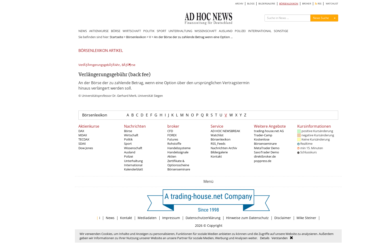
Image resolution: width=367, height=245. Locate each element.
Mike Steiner (306, 218)
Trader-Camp (263, 135)
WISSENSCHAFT (206, 31)
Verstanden (280, 238)
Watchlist (217, 135)
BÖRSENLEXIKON (288, 3)
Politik (128, 139)
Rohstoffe (174, 143)
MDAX (82, 135)
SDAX (82, 143)
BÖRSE (115, 31)
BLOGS (250, 3)
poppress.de (262, 161)
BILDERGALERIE (266, 3)
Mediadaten (147, 218)
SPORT (161, 31)
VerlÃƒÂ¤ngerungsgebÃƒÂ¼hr (99, 64)
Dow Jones (85, 148)
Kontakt (216, 156)
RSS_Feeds (218, 143)
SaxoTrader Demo (266, 152)
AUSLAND (225, 31)
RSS (318, 3)
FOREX (172, 135)
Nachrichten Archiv (224, 148)
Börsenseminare (178, 169)
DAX (81, 131)
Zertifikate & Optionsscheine (178, 163)
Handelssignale (177, 152)
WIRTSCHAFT (132, 31)
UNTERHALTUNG (180, 31)
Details (264, 238)
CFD (170, 131)
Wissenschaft (133, 148)
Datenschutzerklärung (203, 218)
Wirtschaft (131, 135)
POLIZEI (240, 31)
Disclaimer (282, 218)
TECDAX (83, 139)
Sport (128, 143)
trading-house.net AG (269, 131)
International (133, 165)
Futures (172, 139)
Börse (128, 131)
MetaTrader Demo (266, 148)
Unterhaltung (133, 161)
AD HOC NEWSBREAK (225, 131)
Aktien (171, 156)
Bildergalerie (219, 152)
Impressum (171, 218)
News (110, 218)
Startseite (116, 37)
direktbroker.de (265, 156)
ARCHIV (239, 3)
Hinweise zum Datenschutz (247, 218)
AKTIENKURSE (99, 31)
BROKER (306, 3)
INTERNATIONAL (260, 31)
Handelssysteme (179, 148)
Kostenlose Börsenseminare (265, 141)
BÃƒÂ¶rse (128, 64)
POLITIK (148, 31)
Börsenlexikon (136, 37)
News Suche (321, 18)
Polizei (128, 156)
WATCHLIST (332, 3)
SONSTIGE (281, 31)
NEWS (82, 31)
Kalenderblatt (133, 169)
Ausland (129, 152)
